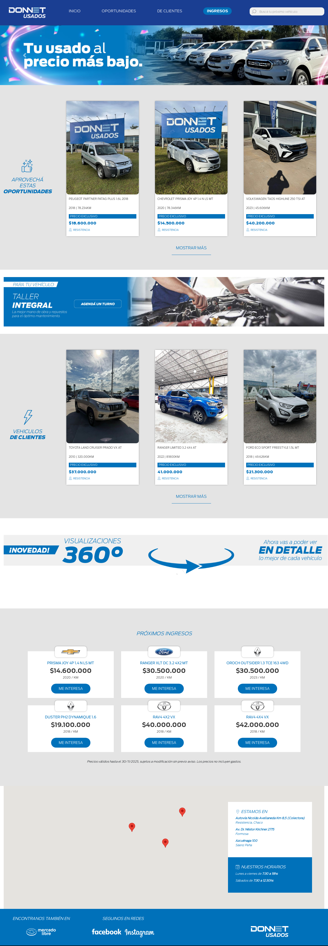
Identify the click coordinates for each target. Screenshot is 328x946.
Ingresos (217, 11)
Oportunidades (119, 11)
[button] (24, 55)
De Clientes (169, 11)
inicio (75, 11)
